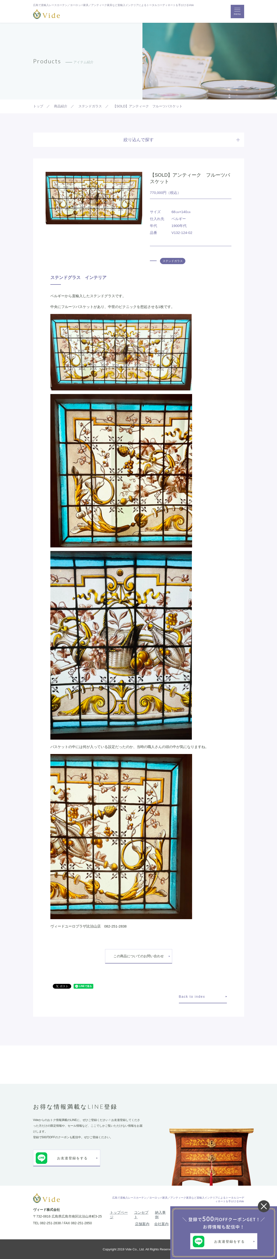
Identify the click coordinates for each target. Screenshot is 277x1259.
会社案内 (161, 1224)
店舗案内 (142, 1224)
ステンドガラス (173, 261)
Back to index (192, 996)
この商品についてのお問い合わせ (138, 956)
